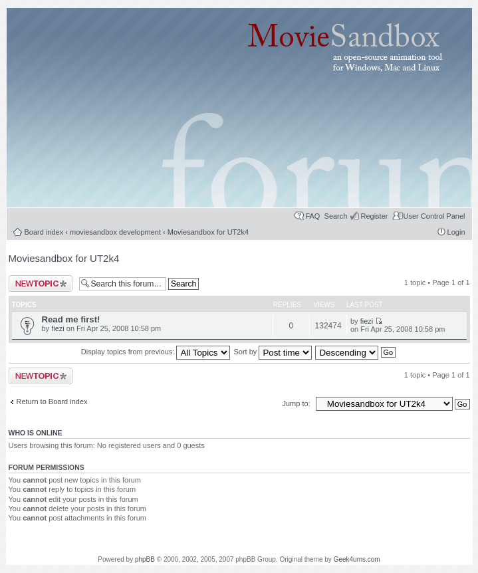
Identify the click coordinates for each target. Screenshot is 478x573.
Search (336, 216)
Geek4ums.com (357, 559)
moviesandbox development (115, 232)
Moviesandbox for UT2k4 (208, 232)
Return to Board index (52, 401)
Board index (44, 232)
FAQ (312, 216)
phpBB (145, 559)
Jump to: (297, 403)
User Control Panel (434, 216)
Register (374, 216)
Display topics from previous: (156, 352)
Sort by (273, 352)
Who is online (35, 433)
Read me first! (71, 319)
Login (456, 232)
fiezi (57, 328)
